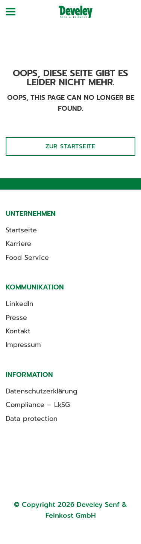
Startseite (21, 230)
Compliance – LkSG (38, 404)
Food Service (27, 257)
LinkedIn (19, 303)
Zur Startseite (70, 146)
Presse (16, 317)
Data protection (32, 418)
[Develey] (75, 12)
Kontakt (18, 331)
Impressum (23, 344)
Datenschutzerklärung (41, 391)
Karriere (18, 243)
